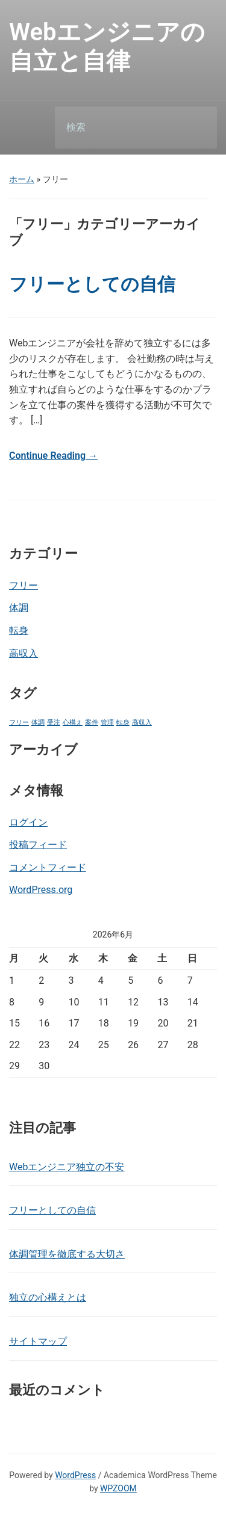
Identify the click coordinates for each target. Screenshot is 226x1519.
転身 (18, 630)
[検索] (120, 127)
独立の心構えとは (47, 1297)
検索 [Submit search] (197, 128)
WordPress (75, 1475)
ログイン (28, 822)
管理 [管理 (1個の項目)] (107, 722)
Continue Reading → (53, 455)
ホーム (21, 179)
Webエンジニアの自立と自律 (107, 46)
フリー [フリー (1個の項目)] (19, 722)
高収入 (23, 653)
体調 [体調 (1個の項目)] (38, 722)
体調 (18, 607)
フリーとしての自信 (92, 284)
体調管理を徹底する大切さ (67, 1254)
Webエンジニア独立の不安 (66, 1167)
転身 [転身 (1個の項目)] (123, 722)
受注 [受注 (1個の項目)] (53, 722)
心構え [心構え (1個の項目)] (73, 722)
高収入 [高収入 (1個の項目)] (142, 722)
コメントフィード (47, 867)
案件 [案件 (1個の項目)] (91, 722)
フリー (23, 585)
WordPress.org (40, 889)
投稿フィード (38, 844)
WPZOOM (118, 1488)
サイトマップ (38, 1341)
